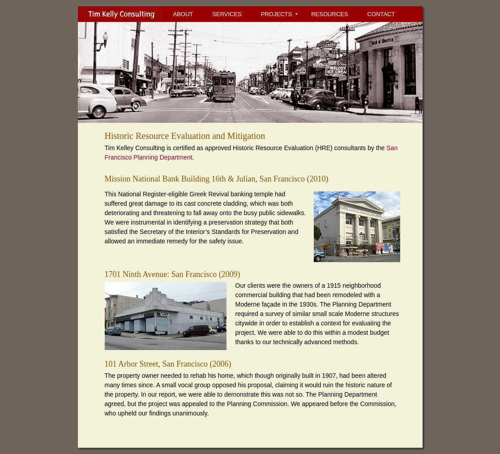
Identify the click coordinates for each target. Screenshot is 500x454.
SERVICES (227, 14)
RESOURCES (329, 14)
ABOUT (183, 14)
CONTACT (381, 14)
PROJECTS (276, 14)
